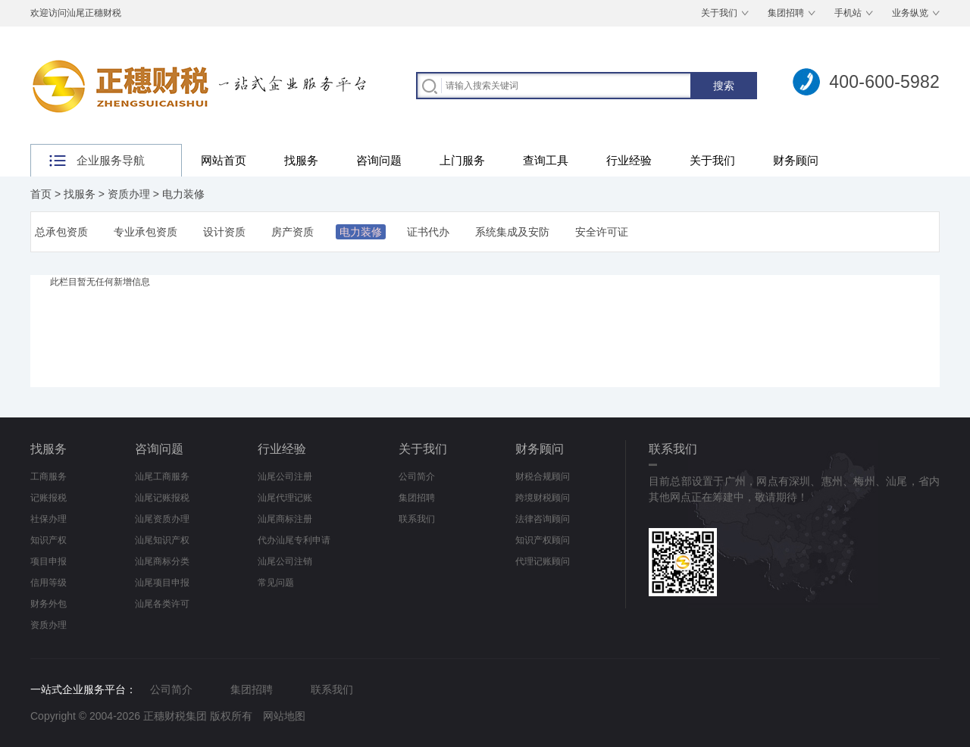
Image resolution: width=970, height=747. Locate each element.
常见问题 (276, 582)
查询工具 (545, 160)
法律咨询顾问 (542, 519)
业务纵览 (910, 13)
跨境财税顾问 (542, 497)
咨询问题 (379, 160)
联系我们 (417, 519)
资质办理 (129, 194)
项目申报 (48, 561)
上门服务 (462, 160)
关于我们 (719, 13)
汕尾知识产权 (162, 540)
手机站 (848, 13)
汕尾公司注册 (285, 476)
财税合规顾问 (542, 476)
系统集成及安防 (512, 232)
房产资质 (292, 232)
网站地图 (284, 716)
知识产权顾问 (542, 540)
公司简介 (417, 476)
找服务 (301, 160)
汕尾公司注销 (285, 561)
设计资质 (224, 232)
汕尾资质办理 (162, 519)
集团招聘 (786, 13)
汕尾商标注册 (285, 519)
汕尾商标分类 (162, 561)
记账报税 (48, 497)
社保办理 (48, 519)
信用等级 (48, 582)
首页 (41, 194)
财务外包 (48, 604)
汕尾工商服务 (162, 476)
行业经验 (629, 160)
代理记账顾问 (542, 561)
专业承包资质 (145, 232)
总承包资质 (61, 232)
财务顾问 (795, 160)
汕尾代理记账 (285, 497)
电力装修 (183, 194)
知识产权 (48, 540)
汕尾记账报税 (162, 497)
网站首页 (223, 160)
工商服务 (48, 476)
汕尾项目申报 (162, 582)
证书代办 (428, 232)
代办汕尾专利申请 (294, 540)
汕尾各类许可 (162, 604)
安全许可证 (601, 232)
